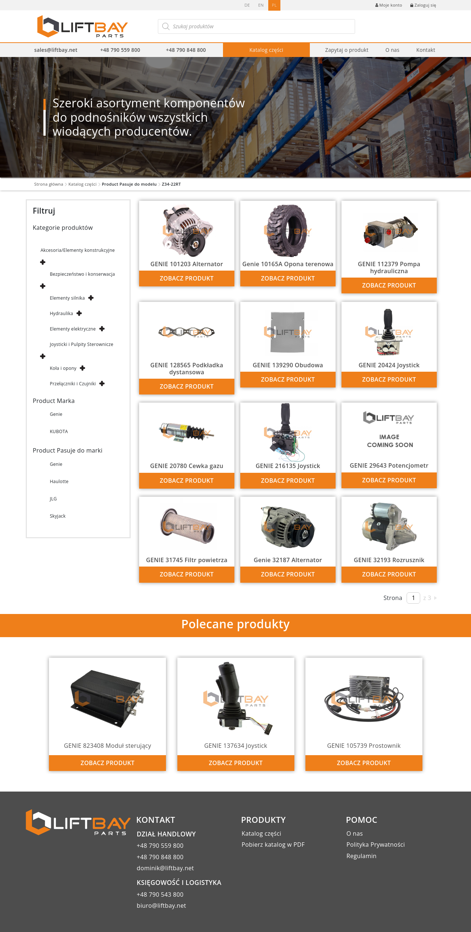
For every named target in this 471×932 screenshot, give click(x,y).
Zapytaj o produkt (347, 49)
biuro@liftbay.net (161, 905)
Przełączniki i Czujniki (73, 384)
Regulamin (362, 856)
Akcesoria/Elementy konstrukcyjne (77, 250)
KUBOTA (59, 431)
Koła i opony (63, 368)
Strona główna (48, 184)
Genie (56, 414)
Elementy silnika (67, 298)
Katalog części (266, 49)
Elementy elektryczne (73, 329)
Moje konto (388, 5)
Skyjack (57, 516)
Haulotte (59, 481)
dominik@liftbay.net (165, 868)
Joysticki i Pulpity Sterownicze (81, 344)
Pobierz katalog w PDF (273, 844)
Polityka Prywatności (376, 844)
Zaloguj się (423, 5)
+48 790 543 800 (160, 894)
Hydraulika (61, 313)
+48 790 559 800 (120, 49)
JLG (53, 499)
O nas (392, 49)
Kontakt (425, 49)
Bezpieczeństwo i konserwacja (82, 274)
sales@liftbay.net (55, 49)
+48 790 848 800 (186, 49)
